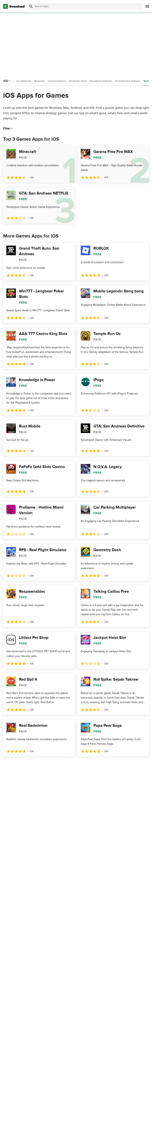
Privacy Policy (114, 993)
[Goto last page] (141, 765)
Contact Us (62, 1006)
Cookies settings (116, 1024)
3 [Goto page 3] (27, 765)
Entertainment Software (127, 81)
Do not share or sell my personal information (120, 1015)
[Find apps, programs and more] (84, 6)
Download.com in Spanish (71, 1013)
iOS (7, 81)
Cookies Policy (115, 1006)
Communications (57, 81)
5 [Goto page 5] (48, 765)
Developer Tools (77, 81)
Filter (8, 128)
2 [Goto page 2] (17, 765)
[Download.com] (14, 6)
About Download (65, 993)
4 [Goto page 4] (38, 765)
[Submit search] (31, 6)
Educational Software (101, 81)
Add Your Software (66, 999)
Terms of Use (114, 999)
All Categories (23, 81)
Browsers (40, 81)
